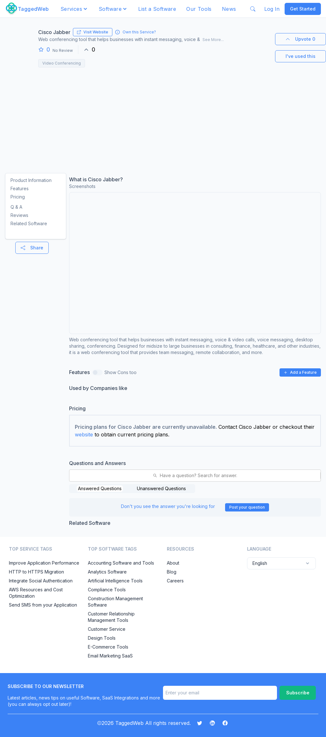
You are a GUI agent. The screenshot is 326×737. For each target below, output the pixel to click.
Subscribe (297, 692)
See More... (213, 39)
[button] (74, 9)
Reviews (19, 215)
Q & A (16, 207)
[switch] (97, 372)
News (229, 9)
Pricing (18, 196)
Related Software (29, 223)
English (281, 563)
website (84, 434)
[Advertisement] (163, 118)
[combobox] (73, 475)
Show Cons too (120, 372)
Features (20, 188)
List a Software (157, 9)
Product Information (31, 180)
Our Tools (199, 9)
